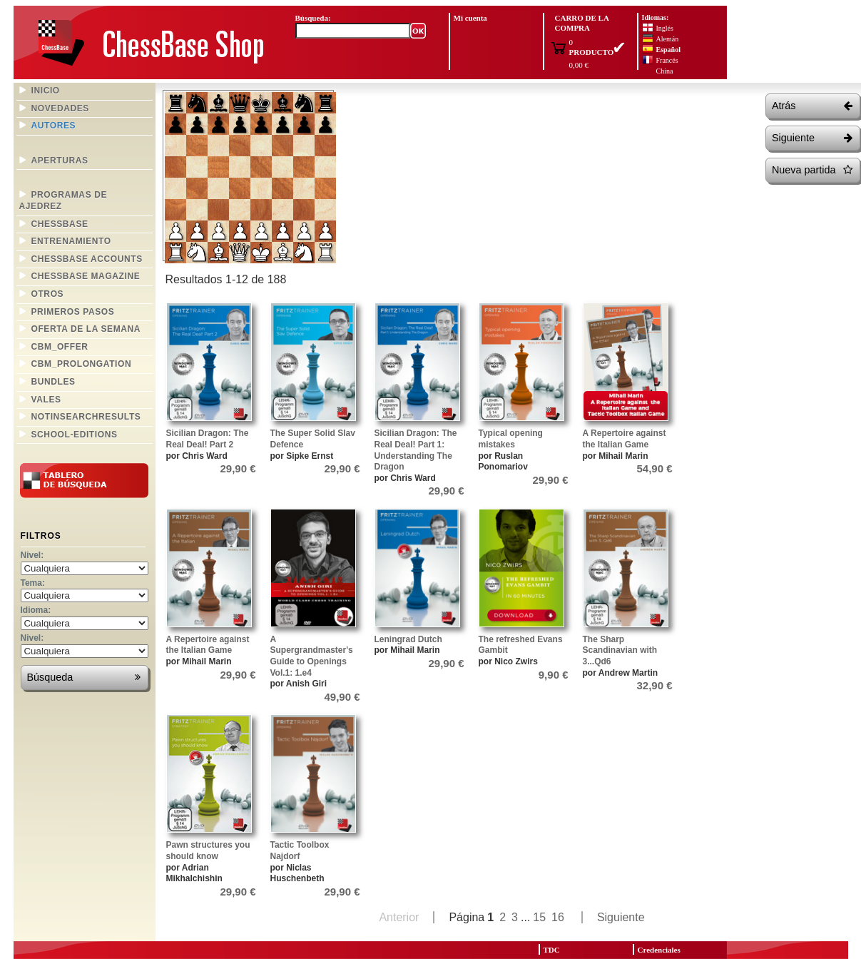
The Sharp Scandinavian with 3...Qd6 (620, 650)
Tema (31, 583)
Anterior (399, 917)
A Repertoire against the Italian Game (624, 439)
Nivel (31, 555)
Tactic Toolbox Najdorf (300, 850)
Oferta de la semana (86, 329)
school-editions (74, 435)
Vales (46, 400)
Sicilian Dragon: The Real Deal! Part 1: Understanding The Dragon (416, 450)
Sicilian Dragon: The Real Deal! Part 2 (207, 439)
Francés (667, 60)
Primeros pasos (73, 312)
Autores (53, 126)
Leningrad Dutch (408, 639)
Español (668, 50)
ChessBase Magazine (86, 276)
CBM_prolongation (81, 364)
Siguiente (812, 138)
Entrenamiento (71, 241)
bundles (53, 382)
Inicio (45, 91)
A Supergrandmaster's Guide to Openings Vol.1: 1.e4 (311, 656)
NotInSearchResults (86, 417)
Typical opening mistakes (511, 439)
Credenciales (659, 949)
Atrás (812, 106)
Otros (47, 294)
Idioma (35, 610)
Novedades (60, 108)
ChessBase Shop (151, 43)
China (664, 71)
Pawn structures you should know (208, 850)
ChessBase (59, 224)
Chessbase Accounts (87, 259)
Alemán (667, 39)
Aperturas (59, 161)
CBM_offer (59, 347)
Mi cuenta (470, 18)
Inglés (664, 28)
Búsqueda (84, 677)
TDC (552, 949)
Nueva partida (812, 170)
